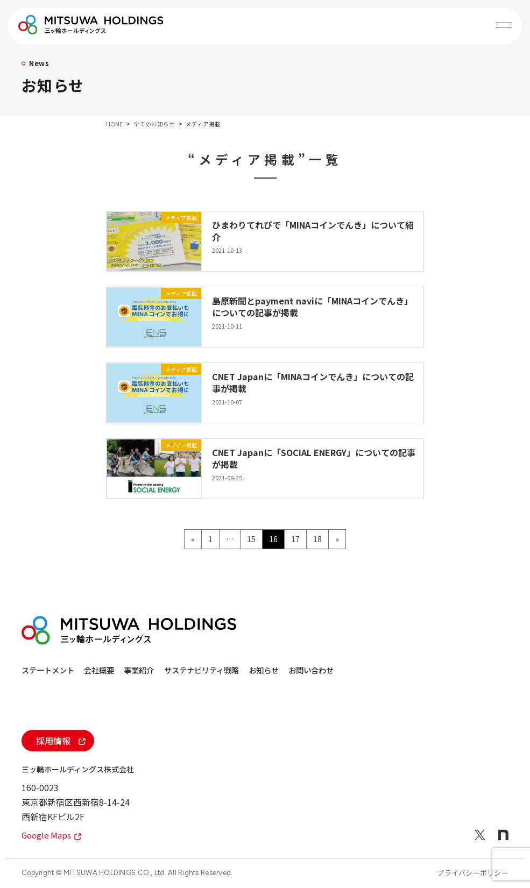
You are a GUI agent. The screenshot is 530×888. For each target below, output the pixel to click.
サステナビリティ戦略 (252, 670)
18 (317, 540)
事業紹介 (173, 670)
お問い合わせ (395, 670)
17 (295, 540)
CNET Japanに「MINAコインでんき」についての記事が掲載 (313, 382)
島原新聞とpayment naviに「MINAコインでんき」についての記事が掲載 (312, 306)
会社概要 (117, 670)
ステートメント (50, 670)
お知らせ (331, 670)
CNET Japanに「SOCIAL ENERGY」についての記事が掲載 (313, 458)
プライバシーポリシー (472, 873)
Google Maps (53, 835)
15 (251, 540)
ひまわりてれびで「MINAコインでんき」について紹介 (313, 230)
